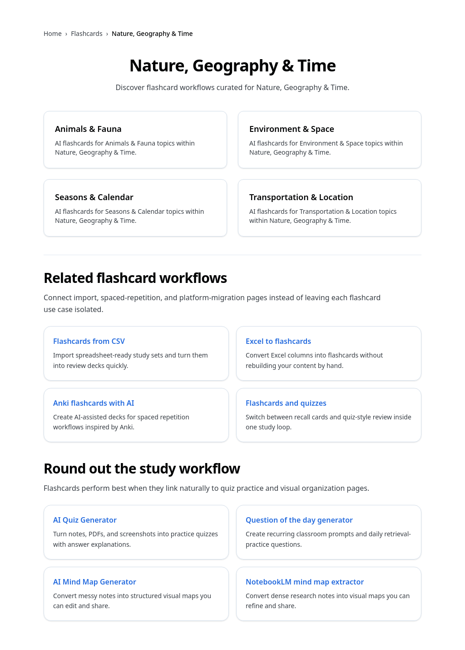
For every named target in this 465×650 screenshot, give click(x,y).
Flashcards (86, 33)
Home (53, 33)
